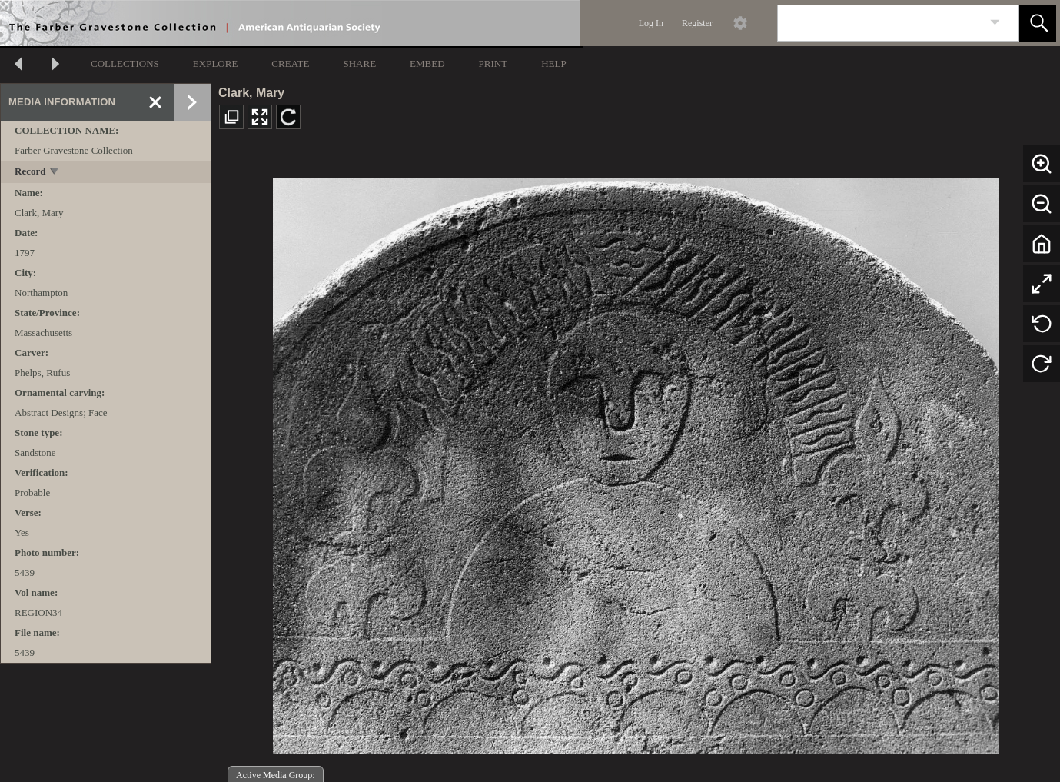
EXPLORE (215, 63)
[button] (1037, 23)
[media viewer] (635, 461)
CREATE (290, 63)
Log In (651, 23)
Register (697, 23)
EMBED (427, 63)
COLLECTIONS (125, 63)
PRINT (493, 63)
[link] (995, 22)
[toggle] (55, 172)
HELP (554, 63)
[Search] (880, 23)
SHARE (359, 63)
